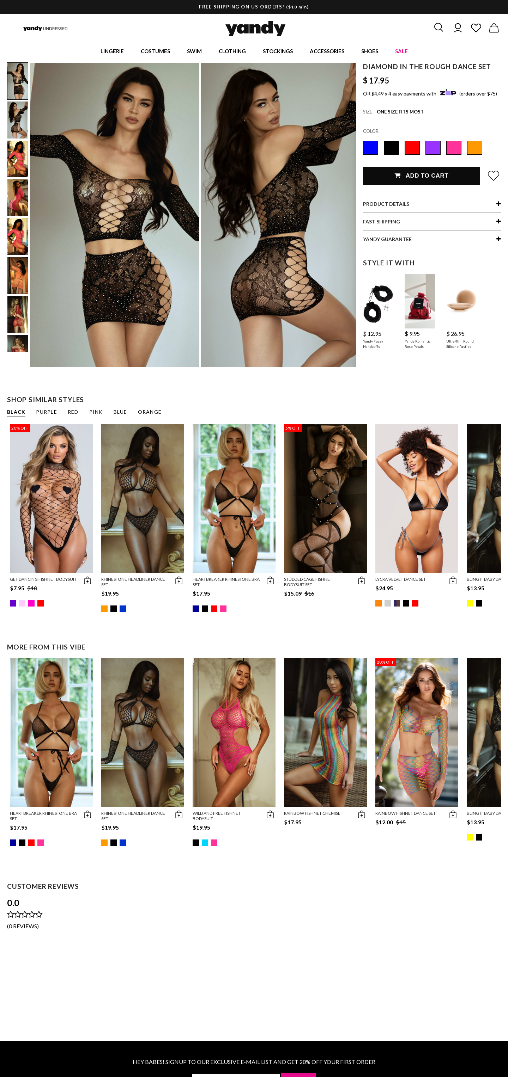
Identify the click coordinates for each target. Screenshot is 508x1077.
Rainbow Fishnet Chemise (312, 814)
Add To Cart (421, 176)
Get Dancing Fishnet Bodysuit (43, 580)
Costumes (155, 51)
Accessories (327, 51)
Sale (401, 51)
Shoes (369, 51)
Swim (194, 51)
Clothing (232, 51)
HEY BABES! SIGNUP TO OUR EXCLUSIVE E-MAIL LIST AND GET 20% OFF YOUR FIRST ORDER (254, 1062)
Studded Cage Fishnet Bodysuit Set (308, 582)
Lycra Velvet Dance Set (400, 580)
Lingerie (112, 51)
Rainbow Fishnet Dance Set (405, 814)
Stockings (278, 51)
